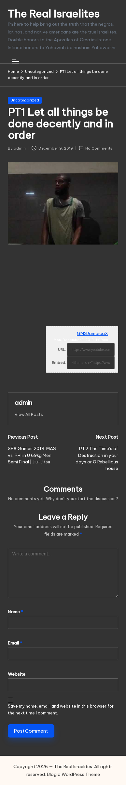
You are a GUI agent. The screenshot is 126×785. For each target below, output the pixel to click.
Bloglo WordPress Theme (73, 774)
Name (15, 612)
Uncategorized (24, 100)
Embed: (59, 362)
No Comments (95, 148)
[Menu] (15, 61)
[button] (29, 414)
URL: (62, 349)
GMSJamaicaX (92, 333)
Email (15, 643)
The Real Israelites (54, 14)
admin (23, 402)
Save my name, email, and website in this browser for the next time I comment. (61, 709)
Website (16, 674)
